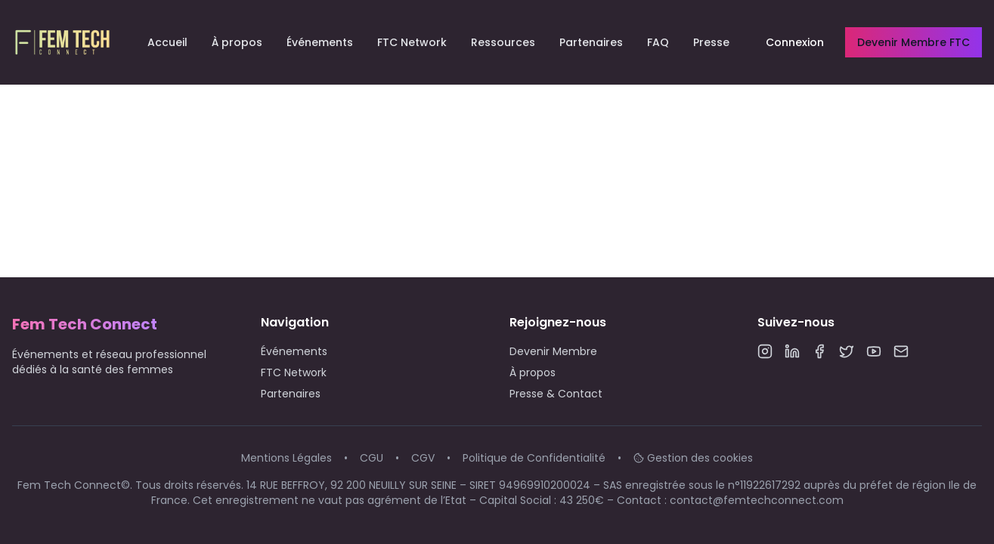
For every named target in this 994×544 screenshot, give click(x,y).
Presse (711, 42)
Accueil (167, 42)
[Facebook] (819, 351)
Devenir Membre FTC (913, 42)
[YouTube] (873, 351)
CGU (371, 457)
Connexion (795, 42)
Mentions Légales (286, 457)
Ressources (503, 42)
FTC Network (412, 42)
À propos (237, 42)
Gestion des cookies (693, 457)
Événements (319, 42)
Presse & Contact (555, 393)
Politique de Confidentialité (534, 457)
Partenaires (591, 42)
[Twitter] (846, 351)
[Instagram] (765, 351)
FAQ (658, 42)
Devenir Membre (553, 351)
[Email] (901, 351)
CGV (423, 457)
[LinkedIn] (792, 351)
